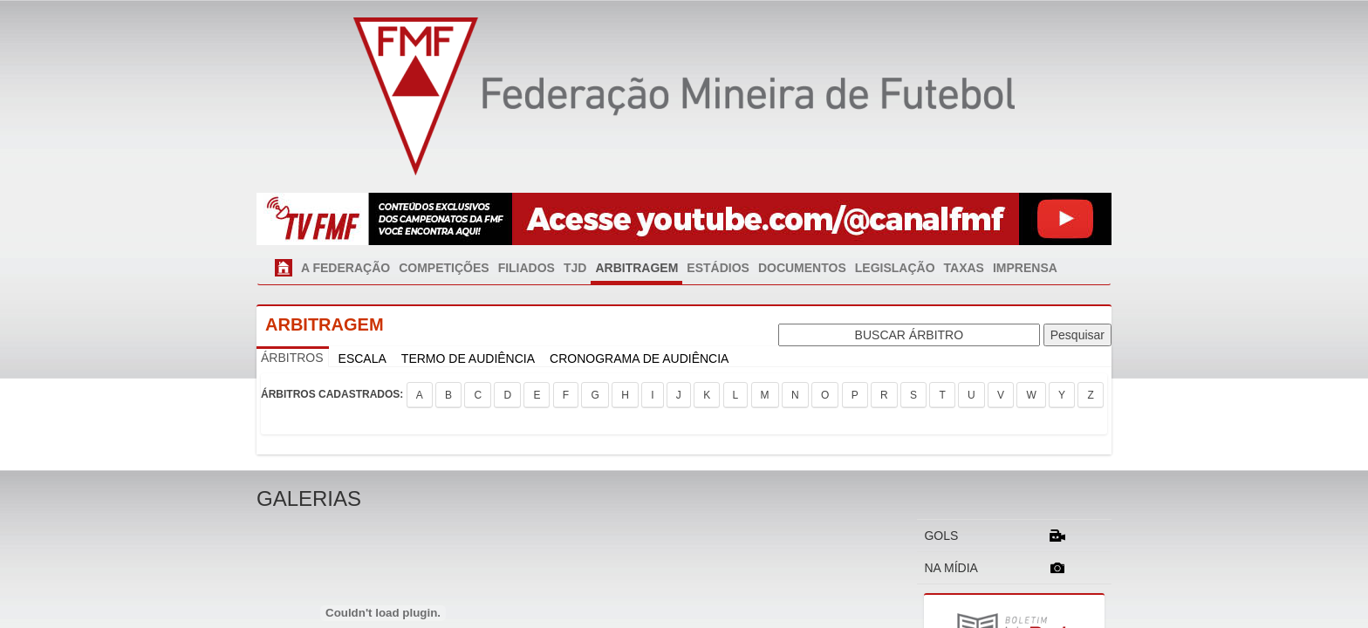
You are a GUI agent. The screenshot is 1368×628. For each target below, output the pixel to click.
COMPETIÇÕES (444, 268)
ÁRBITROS (292, 358)
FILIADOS (526, 268)
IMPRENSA (1025, 268)
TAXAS (964, 268)
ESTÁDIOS (718, 268)
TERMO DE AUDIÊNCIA (468, 358)
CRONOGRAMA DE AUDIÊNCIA (639, 358)
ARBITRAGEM (636, 268)
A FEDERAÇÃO (345, 268)
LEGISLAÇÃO (895, 268)
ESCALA (362, 358)
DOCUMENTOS (802, 268)
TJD (575, 268)
